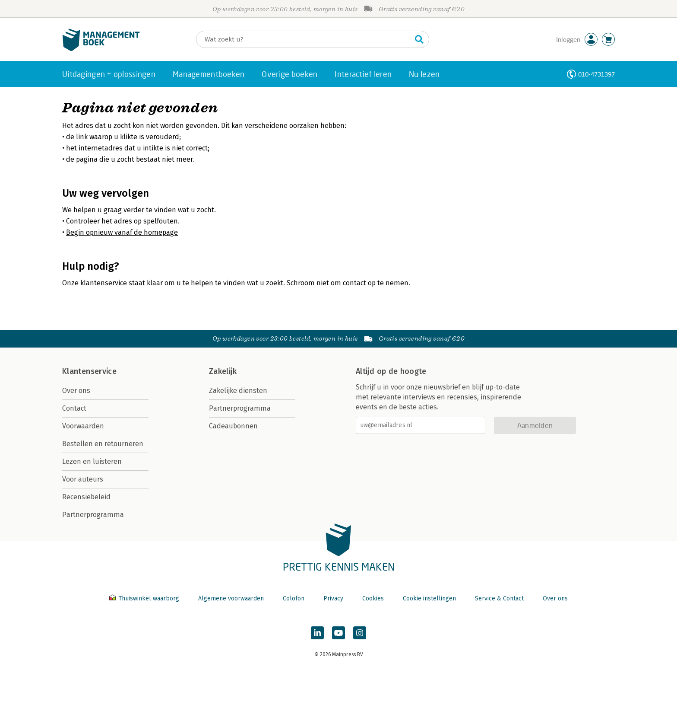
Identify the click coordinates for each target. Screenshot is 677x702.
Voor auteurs (82, 479)
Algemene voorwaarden (231, 598)
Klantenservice (89, 371)
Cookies (373, 598)
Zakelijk (223, 371)
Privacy (333, 598)
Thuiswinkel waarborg (145, 598)
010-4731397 (596, 74)
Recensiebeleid (86, 497)
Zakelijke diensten (238, 390)
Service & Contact (499, 598)
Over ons (76, 390)
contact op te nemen (375, 283)
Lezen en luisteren (92, 461)
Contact (74, 408)
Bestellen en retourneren (102, 444)
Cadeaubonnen (233, 426)
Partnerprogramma (93, 515)
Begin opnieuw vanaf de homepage (122, 232)
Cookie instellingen (429, 598)
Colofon (293, 598)
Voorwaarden (83, 426)
